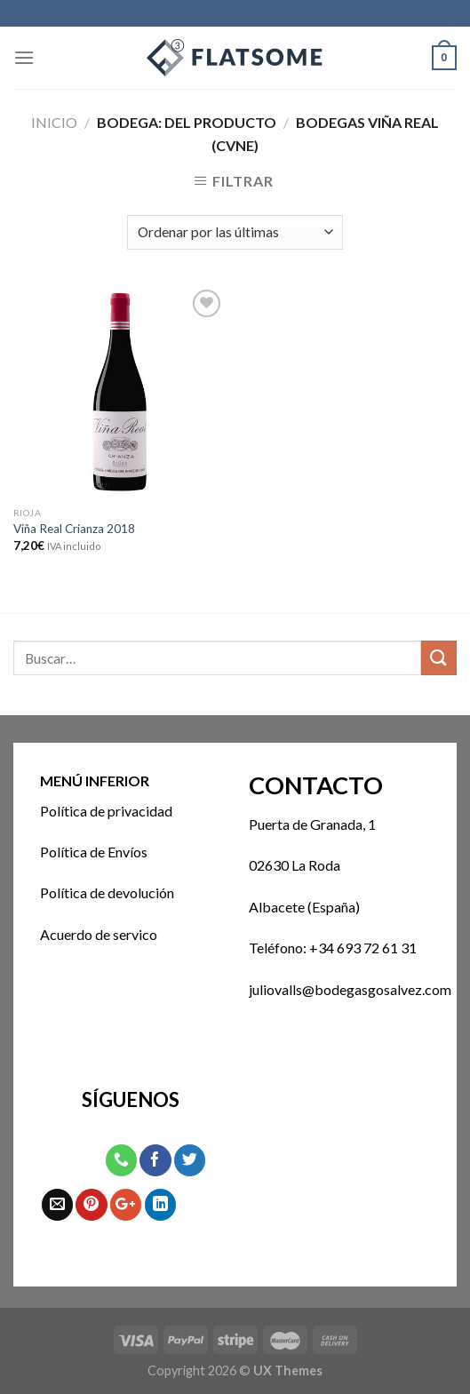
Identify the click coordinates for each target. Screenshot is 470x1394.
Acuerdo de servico (98, 934)
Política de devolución (107, 892)
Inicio (54, 122)
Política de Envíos (93, 851)
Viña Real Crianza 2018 (74, 529)
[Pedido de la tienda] (235, 232)
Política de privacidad (106, 810)
